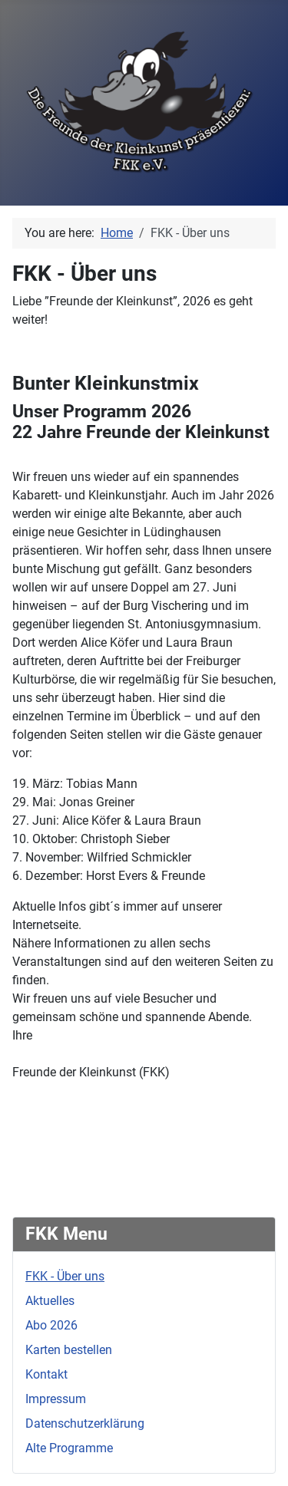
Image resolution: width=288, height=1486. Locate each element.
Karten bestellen (68, 1350)
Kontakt (46, 1374)
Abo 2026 (51, 1325)
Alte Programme (69, 1448)
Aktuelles (49, 1300)
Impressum (55, 1399)
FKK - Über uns (64, 1276)
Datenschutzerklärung (84, 1423)
